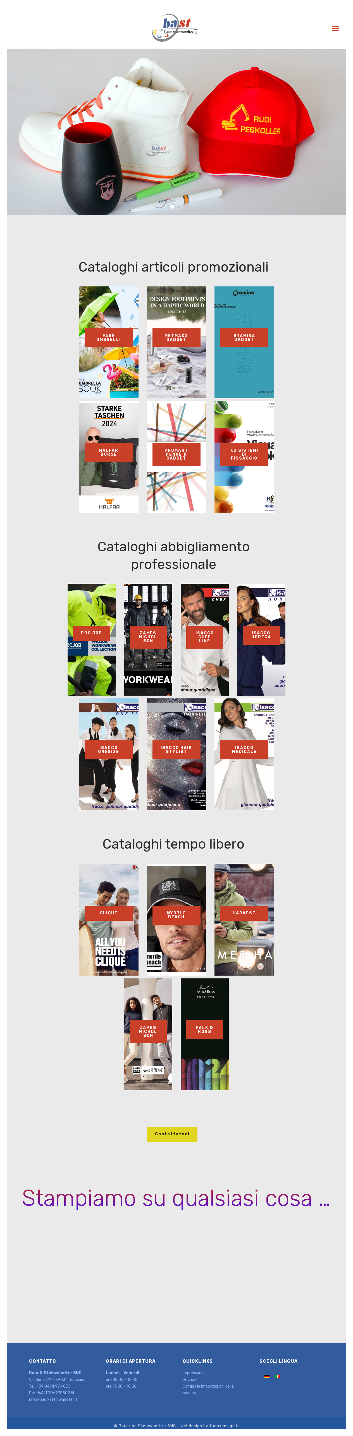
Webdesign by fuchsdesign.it (209, 1426)
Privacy (189, 1379)
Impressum (193, 1373)
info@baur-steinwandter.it (53, 1399)
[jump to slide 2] (178, 207)
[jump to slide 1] (172, 207)
